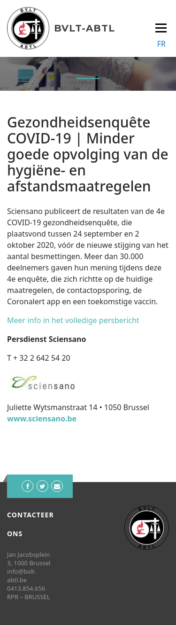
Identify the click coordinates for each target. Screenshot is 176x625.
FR (161, 44)
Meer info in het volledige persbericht (73, 320)
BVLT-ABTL (84, 28)
